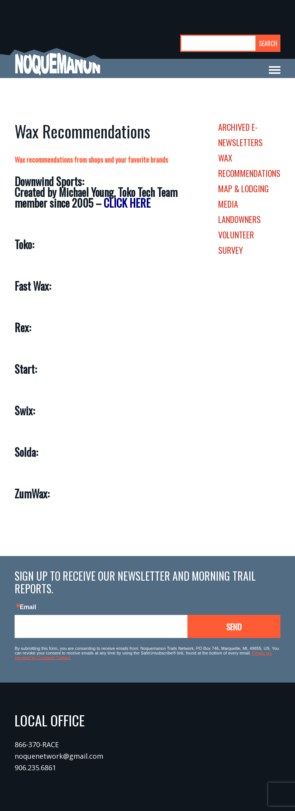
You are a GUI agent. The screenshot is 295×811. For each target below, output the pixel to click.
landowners (239, 219)
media (228, 204)
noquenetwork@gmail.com (59, 756)
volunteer (236, 234)
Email (28, 607)
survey (230, 250)
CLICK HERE (127, 203)
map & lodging (243, 188)
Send (234, 627)
